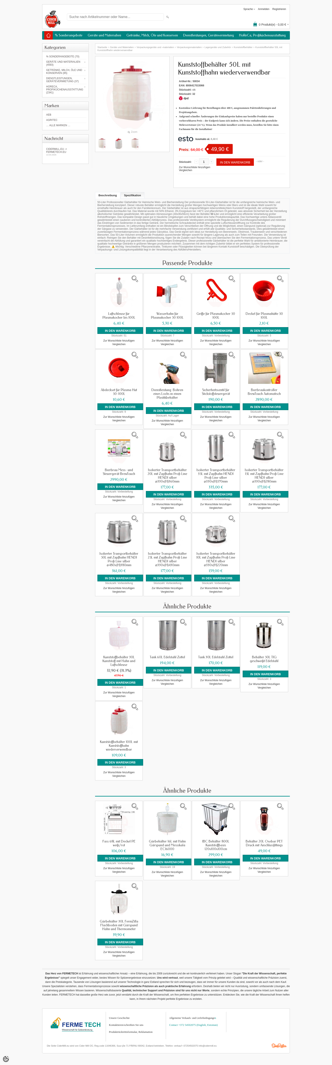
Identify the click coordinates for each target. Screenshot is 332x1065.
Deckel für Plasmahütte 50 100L (264, 316)
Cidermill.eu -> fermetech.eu (65, 152)
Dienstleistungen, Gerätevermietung (208, 35)
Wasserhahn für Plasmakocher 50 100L (167, 316)
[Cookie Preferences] (6, 1059)
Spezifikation (132, 195)
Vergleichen (185, 170)
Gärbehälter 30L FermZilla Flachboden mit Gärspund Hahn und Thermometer (119, 924)
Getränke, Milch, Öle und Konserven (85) (64, 72)
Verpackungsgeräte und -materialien (155, 47)
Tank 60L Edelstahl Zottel (167, 656)
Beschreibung (107, 195)
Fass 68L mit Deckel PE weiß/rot (119, 842)
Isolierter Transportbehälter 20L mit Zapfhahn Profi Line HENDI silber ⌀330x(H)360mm (167, 475)
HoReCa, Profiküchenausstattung (262, 35)
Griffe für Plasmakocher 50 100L (215, 316)
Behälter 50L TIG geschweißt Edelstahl (264, 658)
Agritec (51, 120)
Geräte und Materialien (104, 35)
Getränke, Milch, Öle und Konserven (152, 35)
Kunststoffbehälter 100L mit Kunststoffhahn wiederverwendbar (119, 745)
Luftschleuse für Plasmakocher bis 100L (118, 316)
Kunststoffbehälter (243, 47)
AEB (48, 114)
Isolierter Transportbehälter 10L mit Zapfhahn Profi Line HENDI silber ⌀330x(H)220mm (215, 559)
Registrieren (279, 9)
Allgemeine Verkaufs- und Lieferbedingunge (192, 1016)
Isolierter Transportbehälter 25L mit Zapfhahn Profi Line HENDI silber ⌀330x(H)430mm (167, 559)
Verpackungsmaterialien (189, 47)
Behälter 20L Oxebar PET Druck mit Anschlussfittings (264, 842)
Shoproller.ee (279, 1045)
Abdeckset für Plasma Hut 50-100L (119, 392)
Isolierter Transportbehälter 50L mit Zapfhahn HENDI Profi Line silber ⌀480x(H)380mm (119, 559)
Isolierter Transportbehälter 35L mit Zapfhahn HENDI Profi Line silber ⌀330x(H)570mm (215, 475)
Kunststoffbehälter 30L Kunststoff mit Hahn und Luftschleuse (118, 660)
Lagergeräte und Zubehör (218, 47)
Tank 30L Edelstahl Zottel (215, 656)
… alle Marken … (58, 125)
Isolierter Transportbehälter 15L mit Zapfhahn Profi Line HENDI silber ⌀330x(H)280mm (264, 475)
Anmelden (263, 9)
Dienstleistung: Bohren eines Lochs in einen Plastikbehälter (167, 393)
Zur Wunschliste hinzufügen (194, 167)
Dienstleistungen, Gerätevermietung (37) (62, 80)
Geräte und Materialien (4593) (63, 63)
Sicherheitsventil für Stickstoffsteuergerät (216, 392)
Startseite (102, 47)
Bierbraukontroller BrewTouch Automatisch (264, 392)
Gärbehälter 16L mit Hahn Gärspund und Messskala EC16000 (167, 844)
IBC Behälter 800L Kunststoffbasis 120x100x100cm (215, 844)
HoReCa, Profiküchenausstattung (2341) (64, 89)
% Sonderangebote (68, 35)
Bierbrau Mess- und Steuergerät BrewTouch (119, 471)
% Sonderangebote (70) (62, 56)
